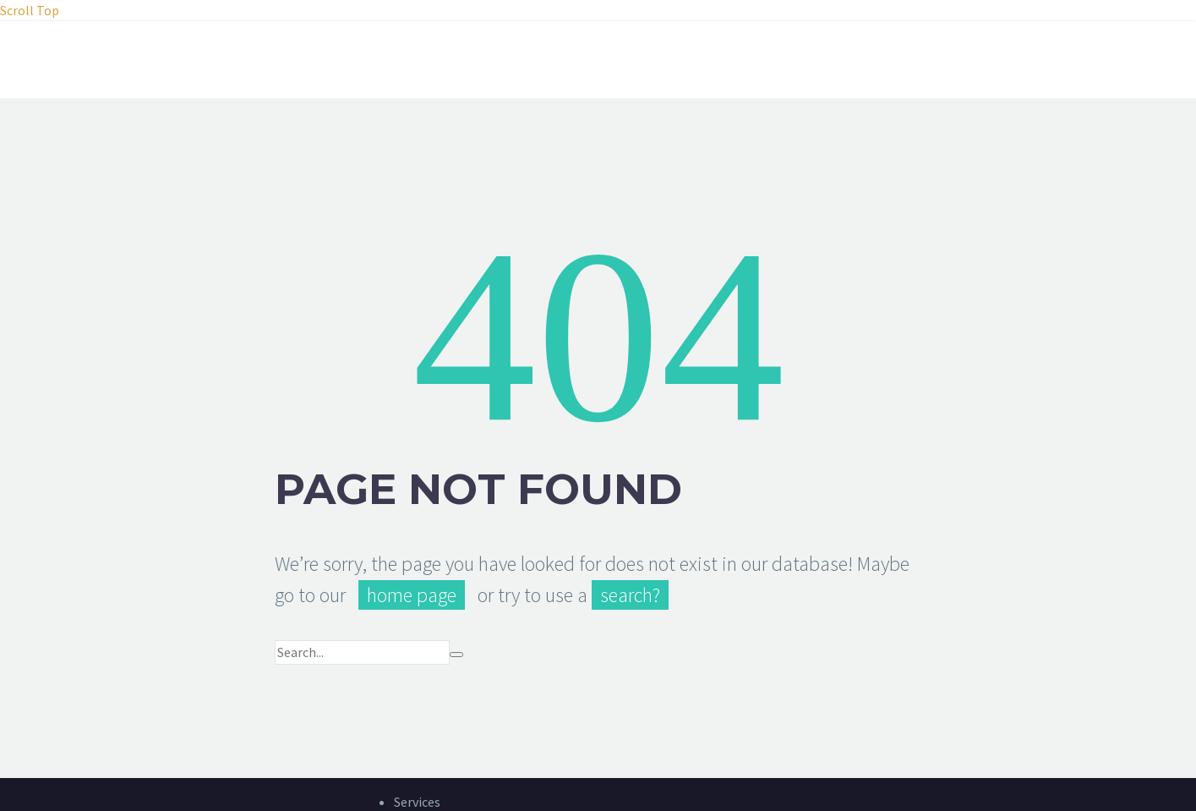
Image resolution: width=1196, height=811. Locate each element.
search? (630, 595)
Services (417, 801)
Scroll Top (29, 10)
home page (411, 595)
